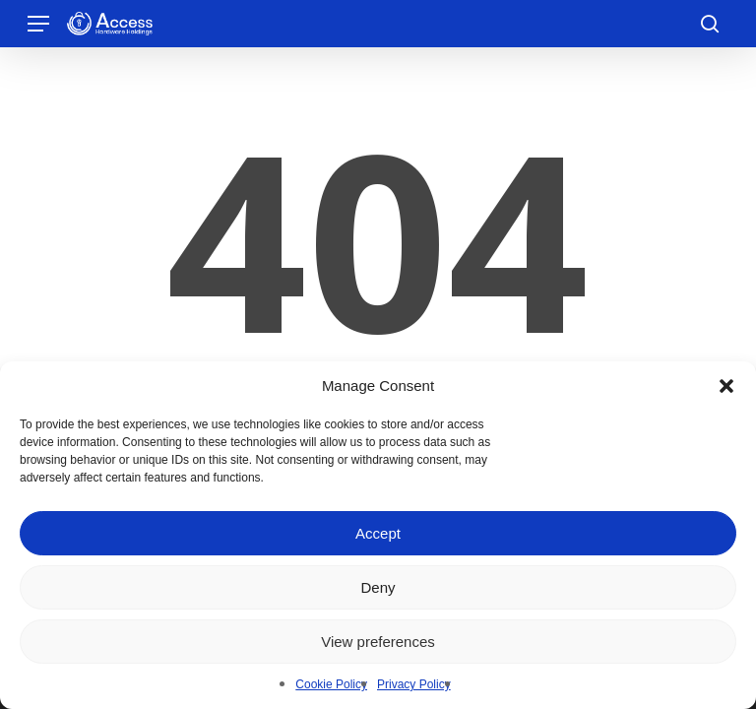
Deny (377, 587)
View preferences (378, 641)
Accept (378, 533)
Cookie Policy (331, 684)
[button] (726, 386)
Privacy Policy (414, 684)
